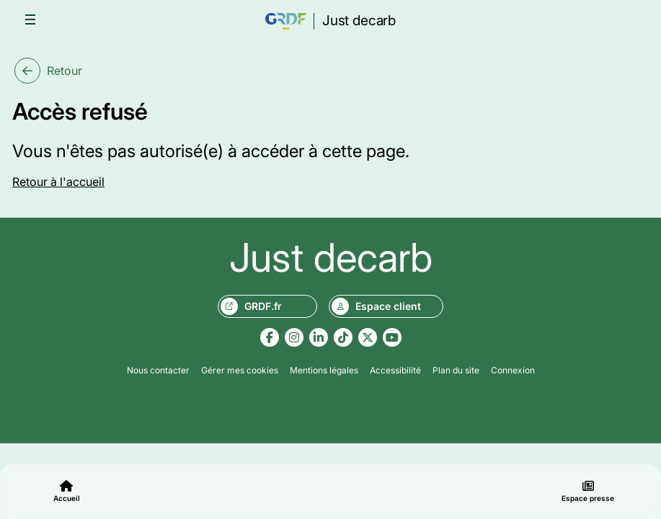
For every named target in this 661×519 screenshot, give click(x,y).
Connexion (513, 370)
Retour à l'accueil (58, 181)
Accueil (66, 491)
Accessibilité (395, 370)
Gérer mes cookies (239, 370)
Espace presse (588, 491)
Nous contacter (158, 370)
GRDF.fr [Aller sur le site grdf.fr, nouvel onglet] (251, 306)
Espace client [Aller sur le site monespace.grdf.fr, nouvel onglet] (376, 306)
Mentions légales (324, 370)
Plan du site (455, 370)
